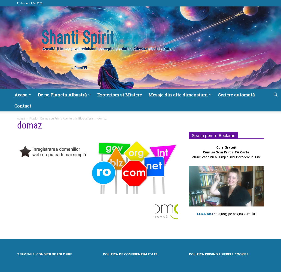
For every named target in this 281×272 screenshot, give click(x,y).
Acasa (22, 95)
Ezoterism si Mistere (119, 95)
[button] (275, 95)
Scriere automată (236, 95)
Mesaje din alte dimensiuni (179, 95)
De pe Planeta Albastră (64, 95)
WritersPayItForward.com (146, 268)
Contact (22, 106)
